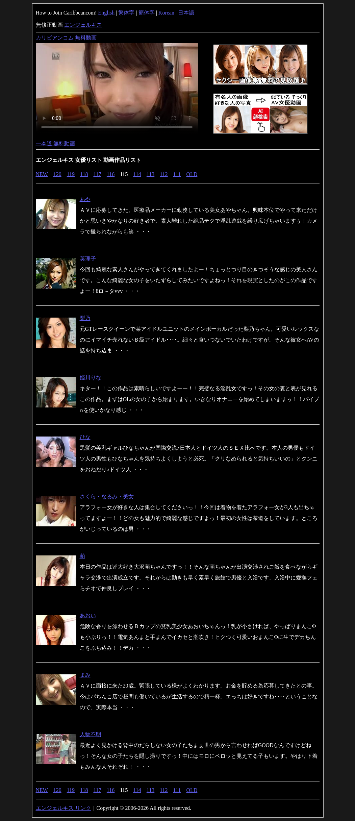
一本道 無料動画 (55, 143)
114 (137, 174)
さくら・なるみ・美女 (107, 496)
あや (85, 199)
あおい (88, 615)
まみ (85, 675)
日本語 (186, 13)
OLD (191, 174)
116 (111, 174)
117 (97, 174)
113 (150, 174)
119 (71, 174)
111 (177, 174)
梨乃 (85, 318)
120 (57, 174)
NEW (42, 174)
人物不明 (90, 734)
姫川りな (90, 377)
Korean (166, 13)
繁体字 (126, 13)
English (106, 13)
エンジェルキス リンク (63, 808)
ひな (85, 437)
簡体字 (146, 13)
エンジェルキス (83, 25)
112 (164, 174)
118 (84, 174)
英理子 (88, 259)
